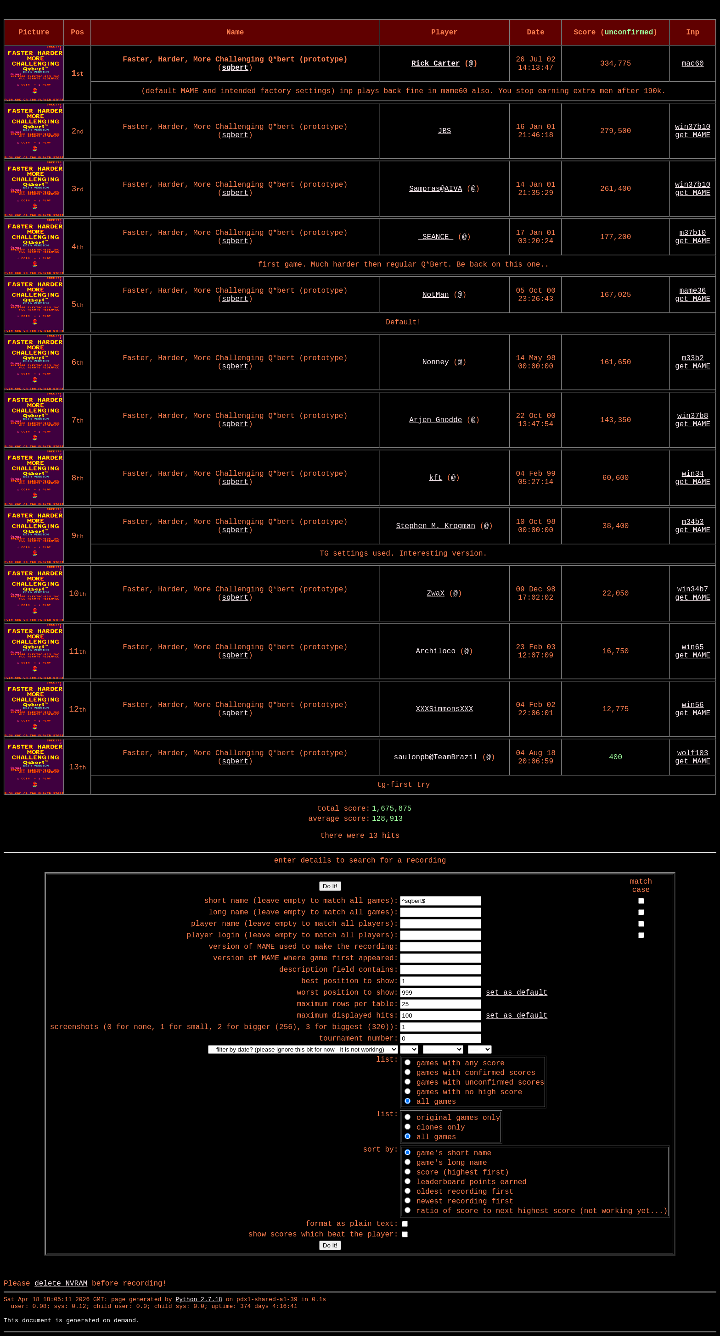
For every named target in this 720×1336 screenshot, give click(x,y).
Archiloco (436, 651)
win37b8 (692, 416)
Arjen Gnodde (435, 420)
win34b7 (692, 589)
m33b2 (693, 358)
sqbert (235, 135)
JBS (444, 131)
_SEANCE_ (435, 237)
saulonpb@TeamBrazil (436, 757)
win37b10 (692, 127)
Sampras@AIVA (435, 189)
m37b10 (693, 233)
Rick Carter (435, 64)
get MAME (692, 135)
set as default (516, 993)
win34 (693, 474)
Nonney (435, 362)
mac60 (693, 64)
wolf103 (692, 753)
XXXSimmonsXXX (444, 709)
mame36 (693, 291)
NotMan (435, 295)
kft (435, 478)
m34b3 (693, 522)
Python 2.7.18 (198, 1299)
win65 (693, 647)
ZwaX (435, 594)
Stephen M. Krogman (435, 526)
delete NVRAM (60, 1284)
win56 (693, 705)
